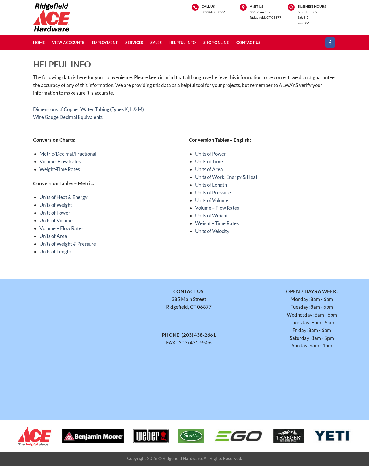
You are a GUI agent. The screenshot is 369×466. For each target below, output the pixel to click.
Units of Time (209, 161)
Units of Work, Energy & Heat (226, 177)
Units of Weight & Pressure (67, 244)
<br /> (66, 345)
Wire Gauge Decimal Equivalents (68, 117)
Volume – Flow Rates (61, 228)
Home (39, 42)
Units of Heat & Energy (63, 197)
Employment (105, 42)
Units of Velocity (212, 231)
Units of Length (55, 252)
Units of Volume (56, 220)
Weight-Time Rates (59, 169)
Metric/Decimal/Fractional (67, 154)
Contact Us (248, 42)
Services (134, 42)
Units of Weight (55, 205)
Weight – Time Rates (217, 223)
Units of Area (53, 236)
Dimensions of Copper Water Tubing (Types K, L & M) (88, 109)
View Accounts (68, 42)
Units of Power (54, 213)
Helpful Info (182, 42)
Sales (155, 42)
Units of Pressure (213, 193)
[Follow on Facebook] (330, 42)
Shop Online (216, 42)
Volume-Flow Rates (60, 161)
